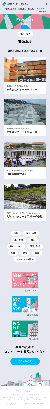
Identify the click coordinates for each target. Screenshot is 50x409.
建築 (25, 253)
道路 (16, 233)
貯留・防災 (35, 246)
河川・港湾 (25, 34)
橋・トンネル (16, 246)
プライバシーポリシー (25, 391)
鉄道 (37, 253)
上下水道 (19, 240)
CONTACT (25, 361)
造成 (13, 253)
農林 (33, 240)
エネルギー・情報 (25, 259)
